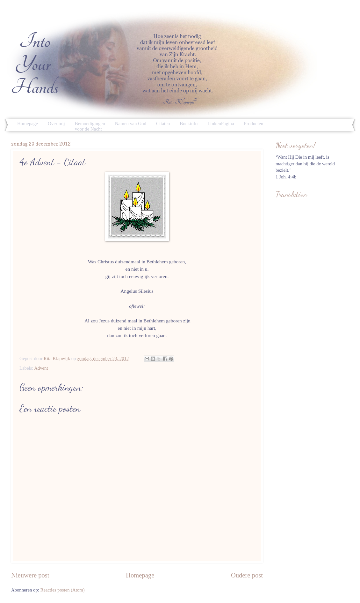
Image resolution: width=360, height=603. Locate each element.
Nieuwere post (30, 575)
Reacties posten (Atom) (62, 589)
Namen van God (130, 123)
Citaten (163, 123)
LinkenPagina (220, 123)
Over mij (56, 123)
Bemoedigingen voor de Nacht (90, 126)
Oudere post (247, 575)
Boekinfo (189, 123)
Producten (253, 123)
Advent (41, 368)
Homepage (27, 123)
